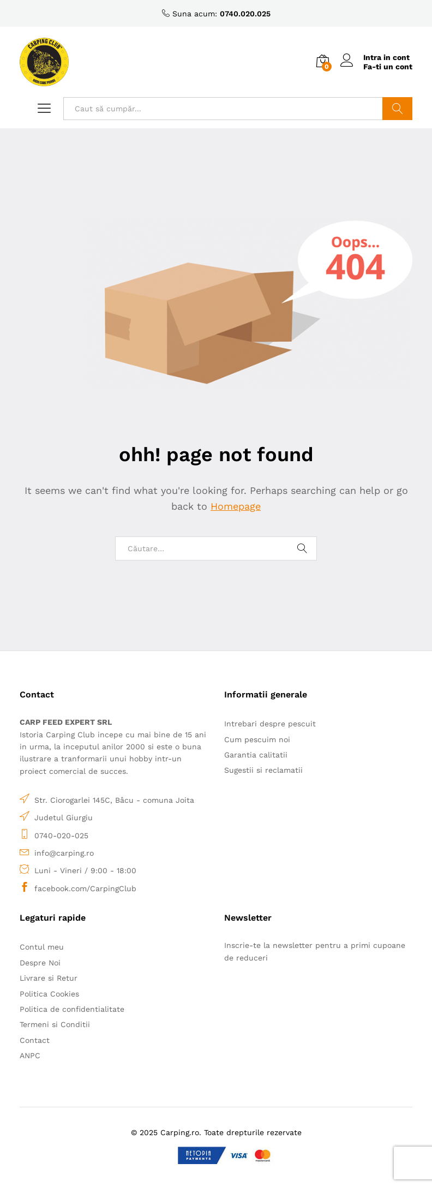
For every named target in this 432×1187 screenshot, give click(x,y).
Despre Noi (40, 962)
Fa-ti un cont (387, 66)
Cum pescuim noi (257, 739)
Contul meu (42, 947)
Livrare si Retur (48, 978)
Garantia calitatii (255, 754)
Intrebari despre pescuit (270, 723)
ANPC (30, 1055)
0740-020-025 (61, 835)
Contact (35, 1040)
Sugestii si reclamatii (263, 770)
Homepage (236, 506)
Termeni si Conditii (55, 1024)
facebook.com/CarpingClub (85, 888)
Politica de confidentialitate (72, 1009)
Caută (397, 108)
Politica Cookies (49, 993)
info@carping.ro (64, 853)
